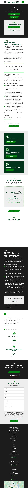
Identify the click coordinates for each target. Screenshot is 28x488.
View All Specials (14, 211)
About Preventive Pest (14, 437)
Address (6, 401)
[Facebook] (13, 480)
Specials (10, 170)
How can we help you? (8, 407)
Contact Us (14, 17)
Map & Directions (14, 458)
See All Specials (14, 375)
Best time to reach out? (8, 404)
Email (12, 202)
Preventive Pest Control (17, 56)
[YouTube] (11, 480)
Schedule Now (17, 202)
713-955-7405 (17, 30)
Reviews (14, 445)
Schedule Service (14, 372)
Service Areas (14, 441)
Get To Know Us (11, 156)
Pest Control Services (14, 439)
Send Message (14, 421)
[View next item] (14, 244)
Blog (14, 447)
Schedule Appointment (14, 27)
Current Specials (14, 14)
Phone (6, 395)
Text (9, 202)
